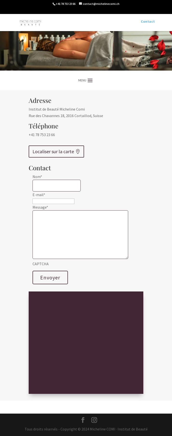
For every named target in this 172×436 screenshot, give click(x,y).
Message (40, 207)
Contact (148, 22)
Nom (37, 176)
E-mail (39, 194)
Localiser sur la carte (53, 151)
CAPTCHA (41, 263)
